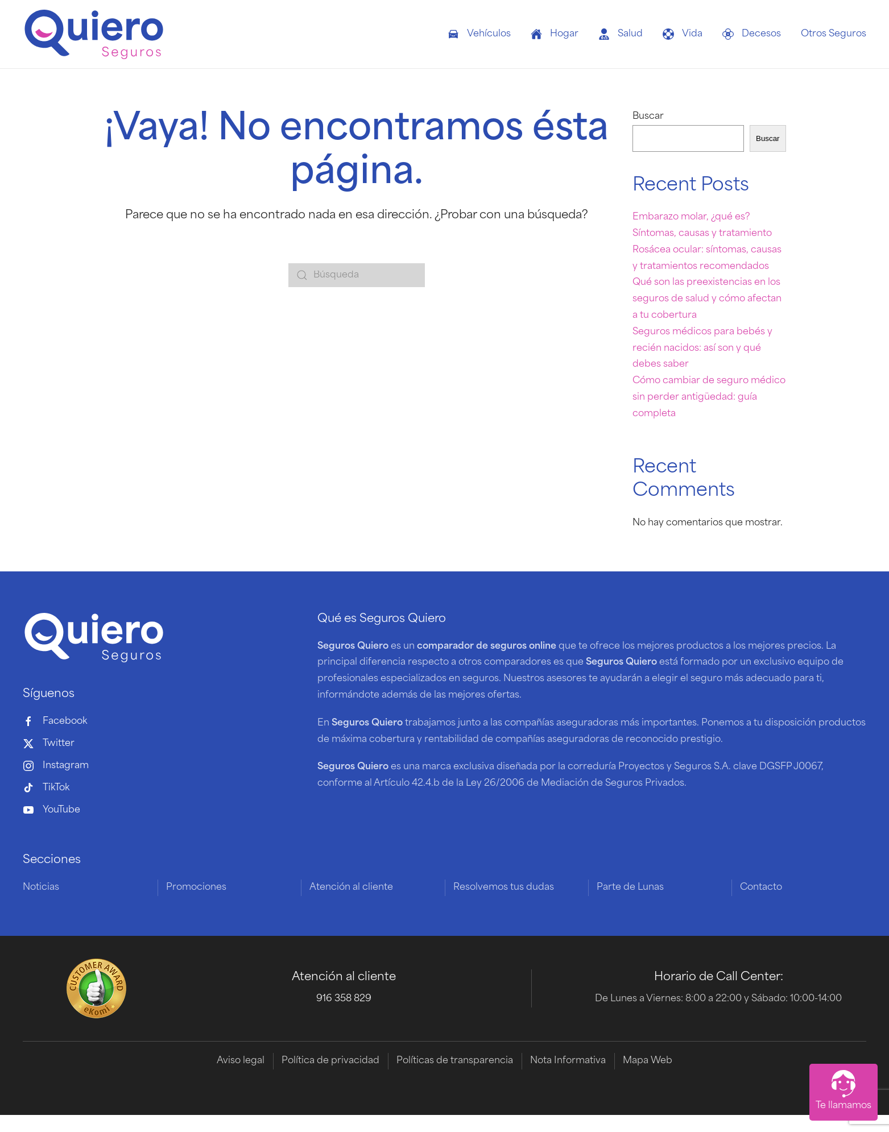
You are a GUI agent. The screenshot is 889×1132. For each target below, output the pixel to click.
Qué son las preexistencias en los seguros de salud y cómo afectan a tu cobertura (707, 299)
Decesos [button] (751, 34)
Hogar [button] (554, 34)
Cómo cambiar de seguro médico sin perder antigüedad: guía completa (708, 397)
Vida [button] (682, 34)
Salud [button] (620, 34)
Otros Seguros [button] (833, 34)
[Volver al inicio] (94, 34)
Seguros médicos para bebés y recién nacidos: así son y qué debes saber (702, 348)
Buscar (648, 116)
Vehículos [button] (479, 34)
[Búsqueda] (356, 275)
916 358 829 (343, 999)
